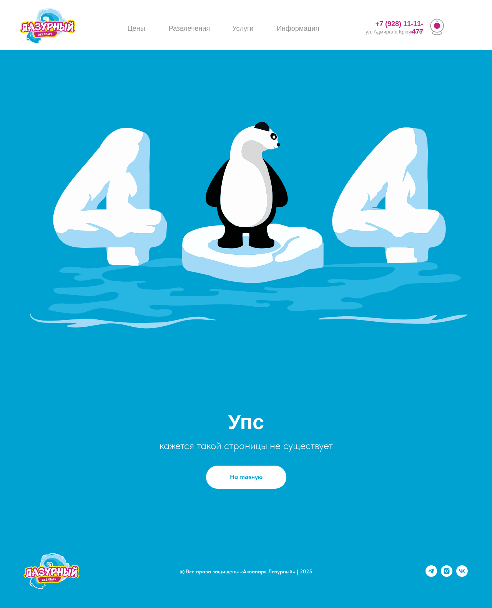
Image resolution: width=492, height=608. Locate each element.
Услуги (242, 28)
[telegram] (431, 574)
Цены (136, 28)
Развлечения (189, 28)
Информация (298, 28)
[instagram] (446, 574)
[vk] (462, 574)
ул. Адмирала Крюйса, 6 (394, 32)
